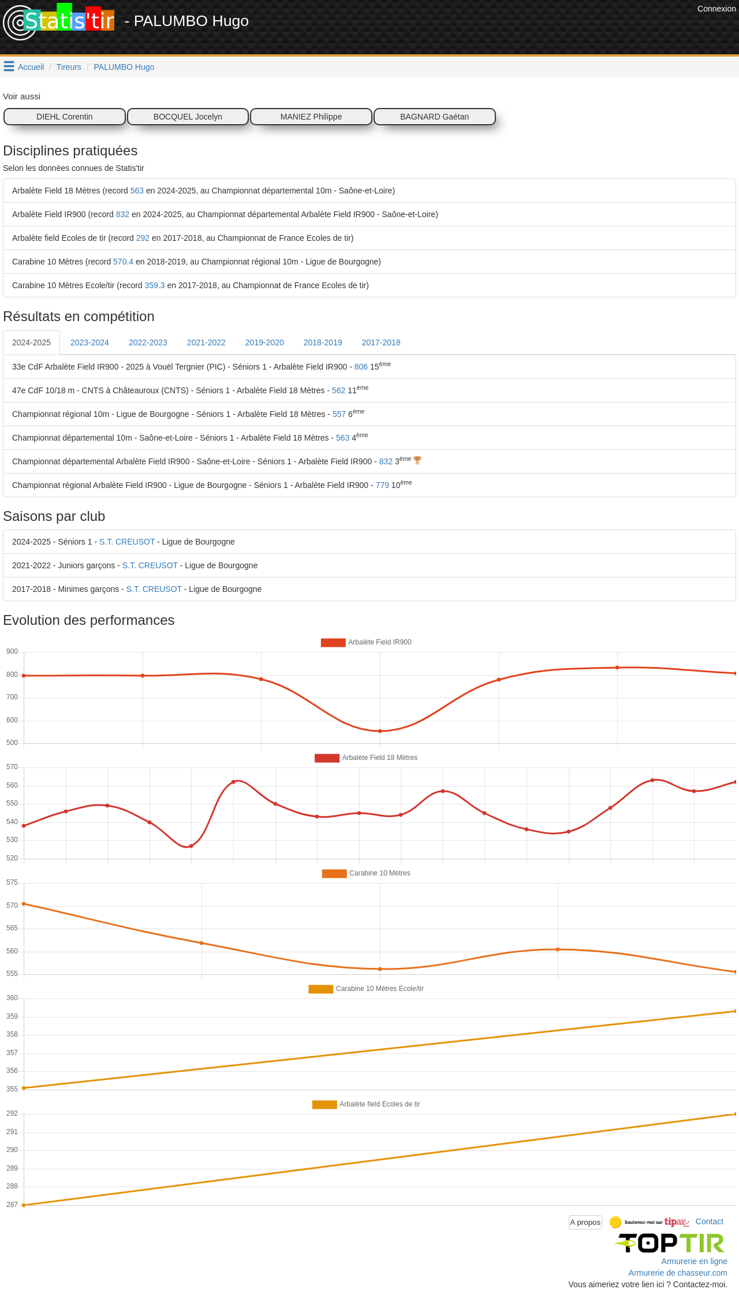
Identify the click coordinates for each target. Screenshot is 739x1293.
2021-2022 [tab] (206, 342)
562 (338, 390)
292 (143, 238)
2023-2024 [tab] (89, 342)
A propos (585, 1222)
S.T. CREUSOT (127, 541)
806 (361, 366)
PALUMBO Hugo (124, 67)
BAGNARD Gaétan (434, 116)
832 (122, 214)
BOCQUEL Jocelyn (188, 116)
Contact (709, 1221)
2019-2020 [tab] (264, 342)
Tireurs (69, 67)
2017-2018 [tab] (381, 342)
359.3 (155, 285)
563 (137, 190)
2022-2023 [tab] (148, 342)
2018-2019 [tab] (323, 342)
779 (382, 485)
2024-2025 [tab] (31, 342)
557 (339, 414)
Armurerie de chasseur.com (678, 1272)
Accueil (31, 67)
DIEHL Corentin (64, 116)
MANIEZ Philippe (311, 116)
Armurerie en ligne (694, 1261)
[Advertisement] (484, 29)
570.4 (123, 261)
